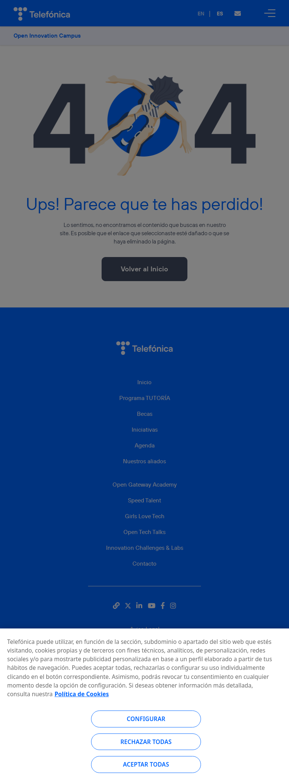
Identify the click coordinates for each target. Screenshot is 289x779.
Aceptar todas (146, 767)
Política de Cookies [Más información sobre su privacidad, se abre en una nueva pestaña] (82, 696)
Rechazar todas (146, 744)
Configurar (146, 721)
